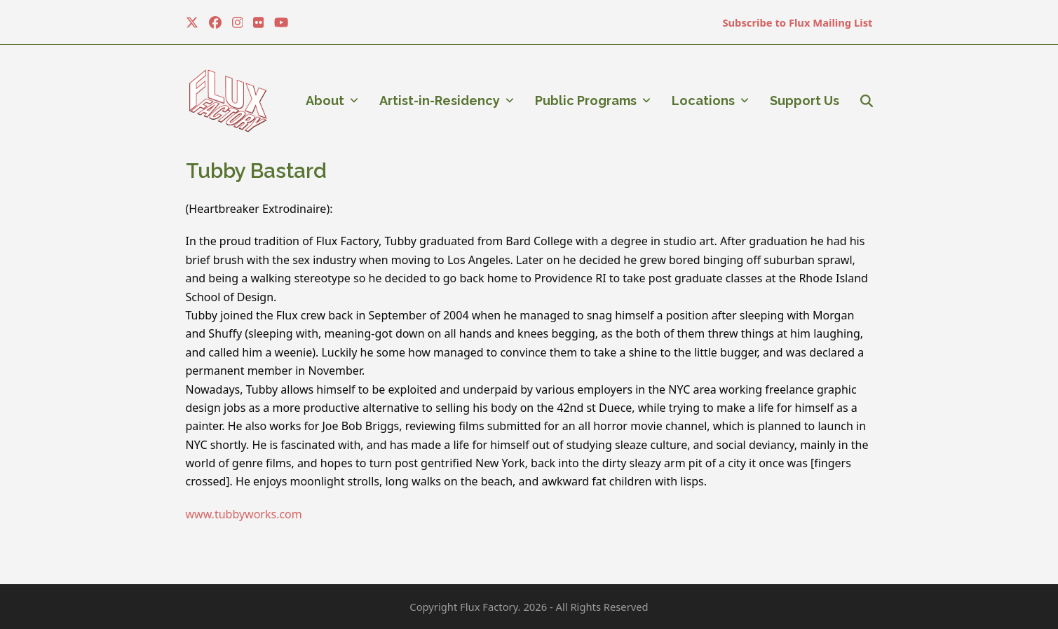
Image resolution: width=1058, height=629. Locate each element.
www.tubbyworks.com (244, 514)
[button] (866, 100)
